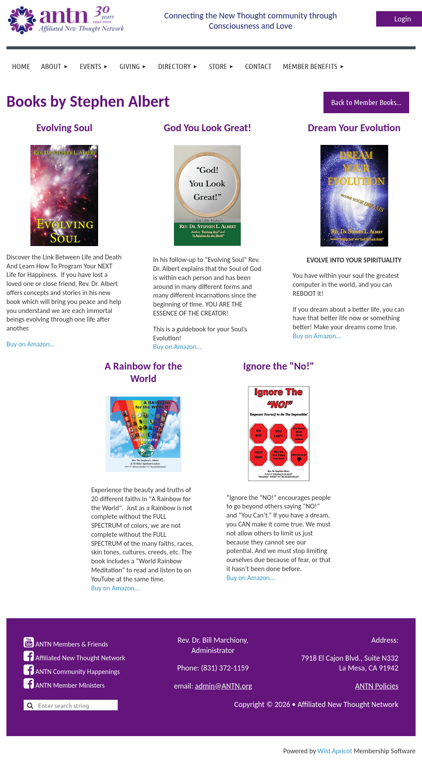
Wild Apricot (334, 751)
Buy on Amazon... (30, 344)
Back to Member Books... (366, 102)
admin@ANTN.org (223, 686)
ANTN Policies (376, 686)
